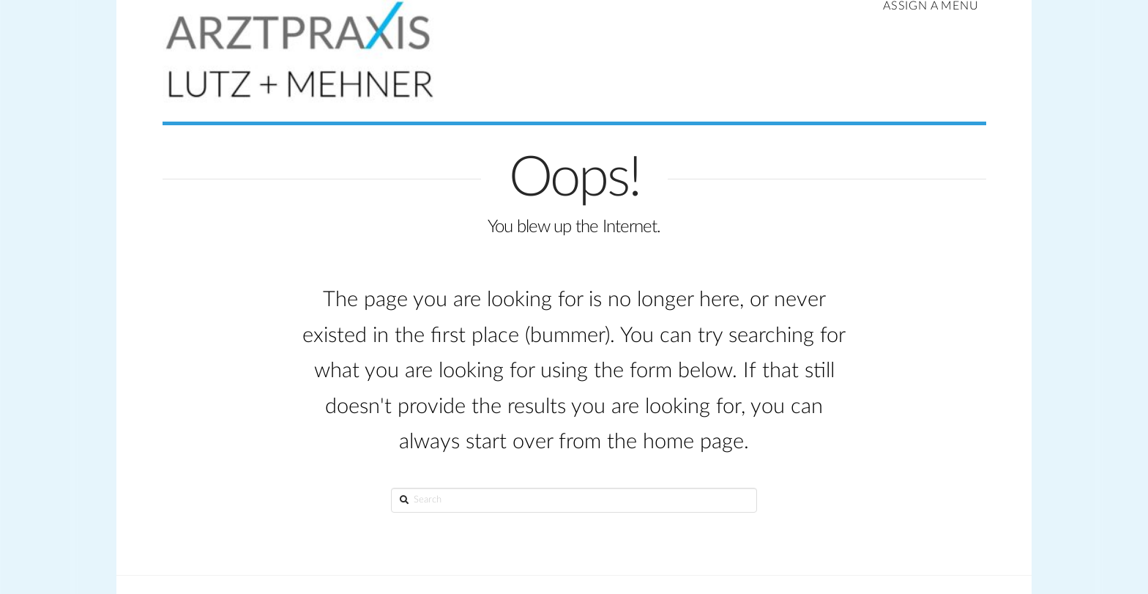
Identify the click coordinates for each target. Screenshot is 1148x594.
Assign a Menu (930, 6)
